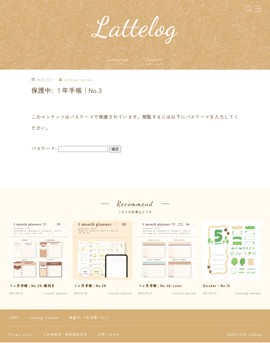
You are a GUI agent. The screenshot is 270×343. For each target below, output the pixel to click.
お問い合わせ (109, 335)
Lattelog (135, 27)
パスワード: (69, 148)
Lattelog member (76, 80)
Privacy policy (20, 335)
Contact (155, 61)
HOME (14, 318)
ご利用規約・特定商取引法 (65, 335)
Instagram (117, 61)
